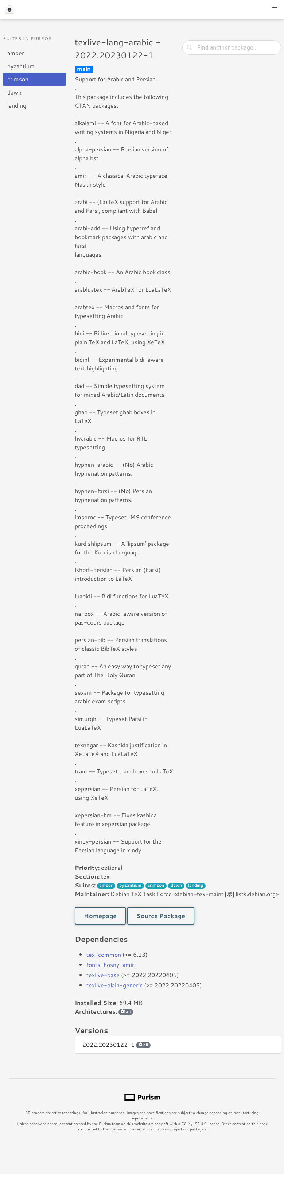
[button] (274, 9)
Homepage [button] (100, 915)
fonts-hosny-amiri (111, 964)
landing (16, 105)
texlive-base (103, 975)
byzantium (21, 66)
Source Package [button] (160, 915)
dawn (14, 92)
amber (15, 53)
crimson (17, 79)
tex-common (103, 954)
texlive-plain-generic (114, 985)
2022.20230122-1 (116, 1044)
